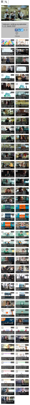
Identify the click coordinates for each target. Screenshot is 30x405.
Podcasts (17, 36)
